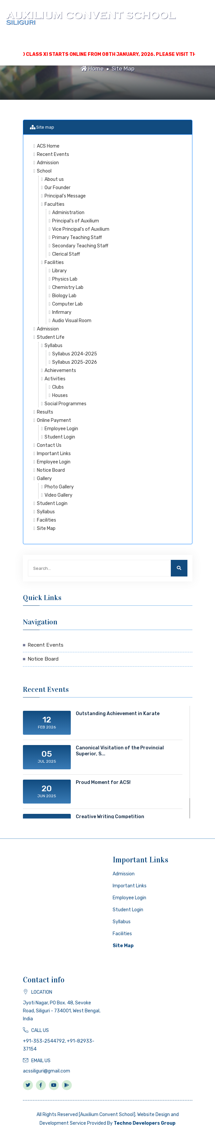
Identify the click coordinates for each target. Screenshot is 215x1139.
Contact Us (49, 445)
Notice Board (51, 470)
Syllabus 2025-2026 (74, 362)
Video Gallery (58, 495)
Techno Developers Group (144, 1123)
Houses (60, 395)
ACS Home (48, 146)
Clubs (58, 387)
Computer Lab (67, 304)
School (44, 171)
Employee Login (61, 429)
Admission (48, 163)
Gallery (44, 478)
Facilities (54, 262)
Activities (55, 379)
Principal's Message (65, 196)
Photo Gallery (59, 487)
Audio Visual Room (71, 320)
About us (54, 179)
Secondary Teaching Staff (80, 246)
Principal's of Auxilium (75, 221)
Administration (68, 212)
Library (59, 271)
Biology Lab (64, 296)
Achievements (60, 370)
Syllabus (53, 345)
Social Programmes (65, 404)
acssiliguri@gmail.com (46, 1071)
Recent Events (53, 154)
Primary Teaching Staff (77, 237)
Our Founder (57, 187)
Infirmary (61, 312)
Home (92, 68)
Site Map (123, 68)
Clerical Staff (66, 254)
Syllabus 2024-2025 (74, 354)
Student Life (50, 337)
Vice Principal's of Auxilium (80, 229)
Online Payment (54, 420)
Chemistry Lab (67, 287)
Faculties (54, 204)
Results (45, 412)
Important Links (54, 453)
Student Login (60, 437)
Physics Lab (64, 279)
